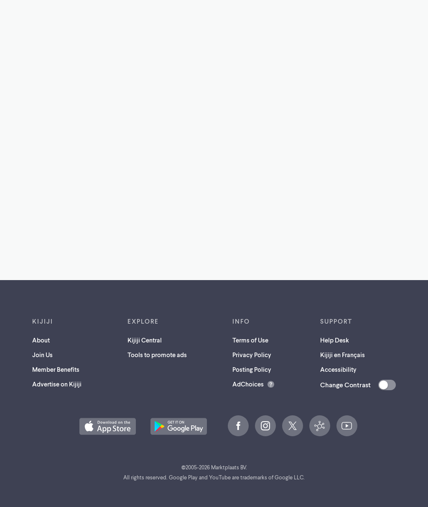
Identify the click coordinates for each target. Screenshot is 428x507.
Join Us (42, 354)
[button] (107, 426)
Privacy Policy (251, 354)
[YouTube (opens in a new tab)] (346, 425)
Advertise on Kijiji (57, 384)
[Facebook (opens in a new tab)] (238, 425)
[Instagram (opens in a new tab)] (265, 425)
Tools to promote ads (157, 354)
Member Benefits (55, 369)
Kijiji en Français (342, 354)
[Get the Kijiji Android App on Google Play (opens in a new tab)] (178, 426)
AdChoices (248, 384)
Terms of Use (250, 340)
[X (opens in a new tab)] (292, 425)
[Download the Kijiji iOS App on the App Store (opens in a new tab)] (107, 426)
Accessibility (338, 369)
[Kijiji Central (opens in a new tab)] (319, 425)
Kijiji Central (144, 340)
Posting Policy (251, 369)
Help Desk (334, 340)
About (41, 340)
